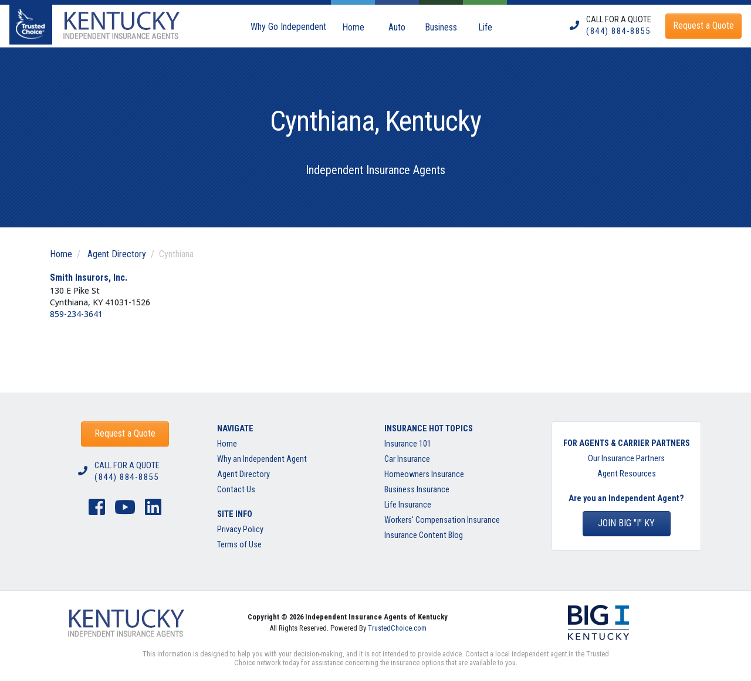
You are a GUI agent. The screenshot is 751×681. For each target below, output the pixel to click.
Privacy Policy (240, 529)
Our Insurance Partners (626, 459)
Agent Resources (626, 474)
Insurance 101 (407, 444)
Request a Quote (124, 433)
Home (61, 254)
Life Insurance (407, 505)
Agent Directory (116, 254)
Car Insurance (407, 459)
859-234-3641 (76, 313)
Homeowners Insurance (424, 474)
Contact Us (236, 490)
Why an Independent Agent (262, 459)
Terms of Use (239, 545)
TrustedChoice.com (397, 628)
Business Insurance (416, 490)
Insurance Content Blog (424, 535)
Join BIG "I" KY (626, 523)
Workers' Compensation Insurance (442, 520)
